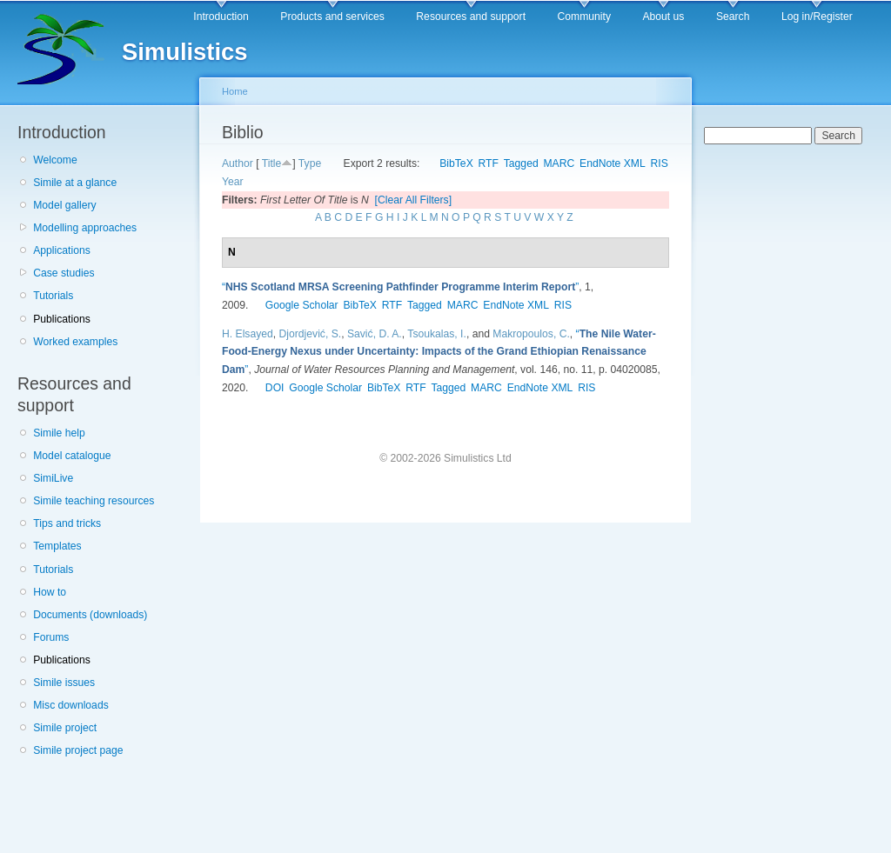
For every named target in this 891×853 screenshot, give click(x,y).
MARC (558, 163)
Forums (51, 637)
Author (237, 163)
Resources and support (471, 16)
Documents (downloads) (90, 615)
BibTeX (456, 163)
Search (733, 16)
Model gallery (64, 205)
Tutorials (53, 296)
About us (663, 16)
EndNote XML (612, 163)
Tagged (521, 163)
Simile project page (78, 750)
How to (49, 592)
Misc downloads (70, 705)
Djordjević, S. (310, 334)
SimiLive (53, 478)
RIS (659, 163)
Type (309, 163)
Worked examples (75, 342)
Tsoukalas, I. (436, 334)
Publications (61, 319)
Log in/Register (817, 16)
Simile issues (64, 682)
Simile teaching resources (93, 501)
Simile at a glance (75, 183)
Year (233, 182)
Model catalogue (72, 456)
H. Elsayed (247, 334)
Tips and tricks (67, 523)
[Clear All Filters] (413, 200)
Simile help (58, 433)
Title (272, 163)
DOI (275, 388)
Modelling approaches (85, 228)
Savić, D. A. (374, 334)
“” (400, 287)
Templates (57, 546)
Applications (61, 250)
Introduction (221, 16)
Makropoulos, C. (531, 334)
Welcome (55, 160)
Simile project (65, 728)
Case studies (63, 273)
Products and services (332, 16)
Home (235, 91)
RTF (489, 163)
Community (584, 16)
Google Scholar (301, 305)
